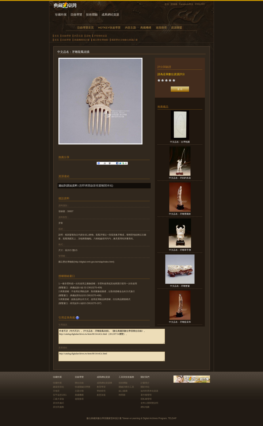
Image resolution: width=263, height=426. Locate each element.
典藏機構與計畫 (81, 40)
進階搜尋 (161, 27)
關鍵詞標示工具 (126, 387)
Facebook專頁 (186, 4)
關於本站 (145, 387)
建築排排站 (58, 387)
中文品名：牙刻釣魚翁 (180, 178)
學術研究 (101, 391)
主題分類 (79, 391)
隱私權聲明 (146, 399)
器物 (88, 36)
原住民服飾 (58, 407)
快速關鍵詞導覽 (82, 387)
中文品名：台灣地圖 (180, 142)
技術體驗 (92, 14)
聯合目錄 (79, 383)
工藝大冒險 (58, 399)
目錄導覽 (76, 14)
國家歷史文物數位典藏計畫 (124, 40)
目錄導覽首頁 (85, 27)
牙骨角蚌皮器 (100, 36)
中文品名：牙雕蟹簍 (180, 286)
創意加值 (101, 395)
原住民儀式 (58, 403)
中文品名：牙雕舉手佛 (180, 250)
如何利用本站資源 (149, 391)
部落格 (174, 4)
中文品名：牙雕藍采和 (180, 322)
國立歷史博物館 (100, 40)
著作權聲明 (146, 395)
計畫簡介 (145, 383)
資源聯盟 (176, 27)
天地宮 (56, 391)
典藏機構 (145, 27)
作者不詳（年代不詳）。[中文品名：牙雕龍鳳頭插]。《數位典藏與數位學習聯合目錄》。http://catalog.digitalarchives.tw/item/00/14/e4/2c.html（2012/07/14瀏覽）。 (111, 336)
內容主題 (130, 27)
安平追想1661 (60, 395)
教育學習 (101, 387)
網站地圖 (145, 407)
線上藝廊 (123, 391)
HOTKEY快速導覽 (109, 27)
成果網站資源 (110, 14)
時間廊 (122, 395)
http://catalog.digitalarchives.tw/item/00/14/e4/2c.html (111, 356)
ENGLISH (200, 4)
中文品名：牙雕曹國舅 (180, 214)
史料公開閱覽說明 (149, 403)
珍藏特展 (61, 14)
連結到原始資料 (68, 185)
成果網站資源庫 (104, 383)
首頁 (167, 4)
